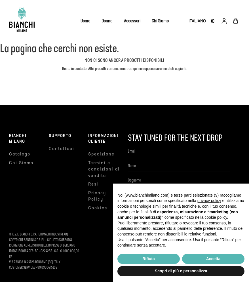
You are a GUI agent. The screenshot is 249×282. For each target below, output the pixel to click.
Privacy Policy (97, 196)
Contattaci (61, 149)
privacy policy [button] (209, 200)
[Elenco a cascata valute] (212, 21)
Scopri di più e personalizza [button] (181, 271)
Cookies (97, 208)
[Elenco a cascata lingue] (197, 21)
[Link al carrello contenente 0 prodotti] (235, 21)
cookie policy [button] (215, 217)
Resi (93, 184)
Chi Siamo (21, 163)
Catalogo (19, 154)
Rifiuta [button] (148, 258)
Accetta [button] (213, 258)
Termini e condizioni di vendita (104, 169)
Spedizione (101, 154)
